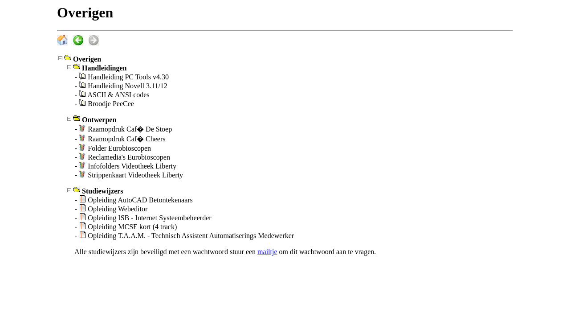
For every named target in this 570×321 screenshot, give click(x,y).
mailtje (267, 251)
